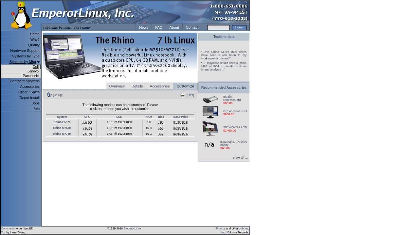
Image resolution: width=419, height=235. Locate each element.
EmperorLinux (132, 228)
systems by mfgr (57, 27)
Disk (161, 116)
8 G (149, 122)
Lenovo (33, 71)
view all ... (240, 157)
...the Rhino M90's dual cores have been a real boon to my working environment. (223, 55)
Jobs (36, 103)
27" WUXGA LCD (235, 111)
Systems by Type (26, 56)
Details (137, 86)
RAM (149, 116)
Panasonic (31, 76)
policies (243, 228)
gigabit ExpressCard (232, 98)
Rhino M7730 (62, 133)
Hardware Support (25, 51)
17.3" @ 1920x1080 (119, 133)
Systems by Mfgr (22, 62)
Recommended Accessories (223, 87)
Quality (34, 45)
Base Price (180, 116)
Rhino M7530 (62, 128)
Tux (3, 232)
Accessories (30, 86)
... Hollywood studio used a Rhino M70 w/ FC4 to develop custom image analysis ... (223, 66)
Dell (36, 67)
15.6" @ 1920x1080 (119, 122)
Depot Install (30, 98)
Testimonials (223, 37)
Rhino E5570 (61, 122)
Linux (223, 232)
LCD (119, 116)
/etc (37, 109)
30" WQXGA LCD (235, 127)
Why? (35, 39)
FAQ (158, 27)
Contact (192, 27)
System (62, 116)
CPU (87, 116)
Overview (117, 86)
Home (35, 34)
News (143, 27)
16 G (149, 128)
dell (76, 27)
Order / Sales (29, 92)
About (174, 27)
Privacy (220, 228)
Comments (8, 228)
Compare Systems (25, 81)
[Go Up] (58, 95)
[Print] (190, 95)
